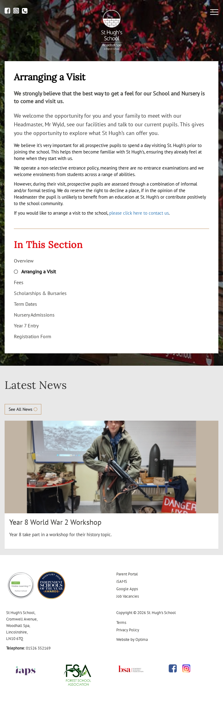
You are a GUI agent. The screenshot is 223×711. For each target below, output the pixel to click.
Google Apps (127, 588)
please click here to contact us (139, 213)
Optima (141, 639)
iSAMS (121, 581)
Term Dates (25, 304)
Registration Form (32, 336)
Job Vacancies (127, 596)
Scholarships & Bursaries (40, 293)
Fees (18, 282)
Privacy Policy (127, 630)
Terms (121, 622)
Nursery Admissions (34, 315)
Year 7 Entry (26, 325)
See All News (23, 409)
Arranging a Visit (38, 271)
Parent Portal (127, 574)
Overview (24, 261)
